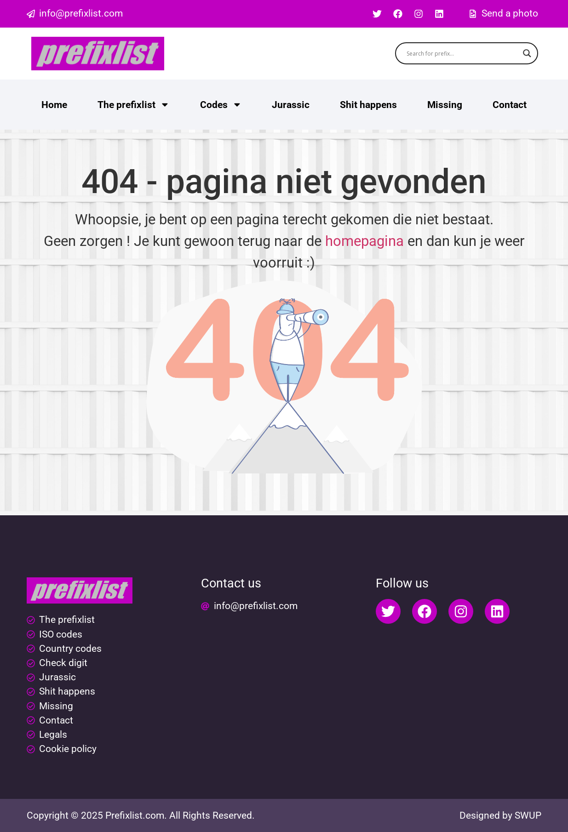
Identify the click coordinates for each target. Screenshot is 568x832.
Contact (510, 104)
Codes (221, 104)
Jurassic (291, 104)
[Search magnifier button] (527, 53)
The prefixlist (134, 104)
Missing (444, 104)
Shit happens (368, 104)
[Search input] (462, 53)
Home (54, 104)
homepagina (364, 241)
